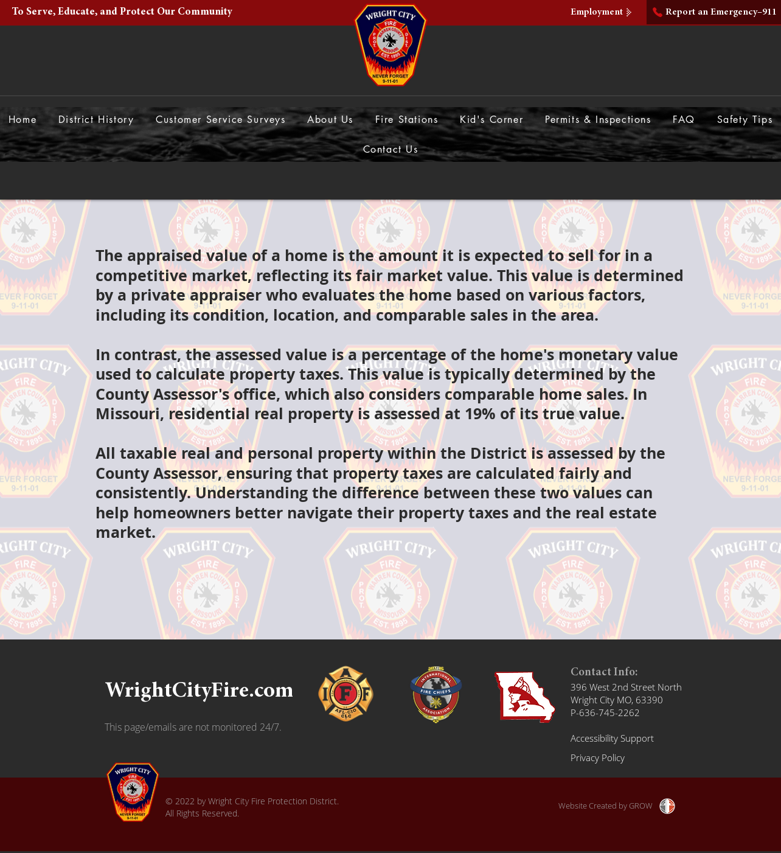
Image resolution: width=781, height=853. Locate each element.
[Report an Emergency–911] (714, 12)
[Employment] (603, 12)
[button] (330, 119)
